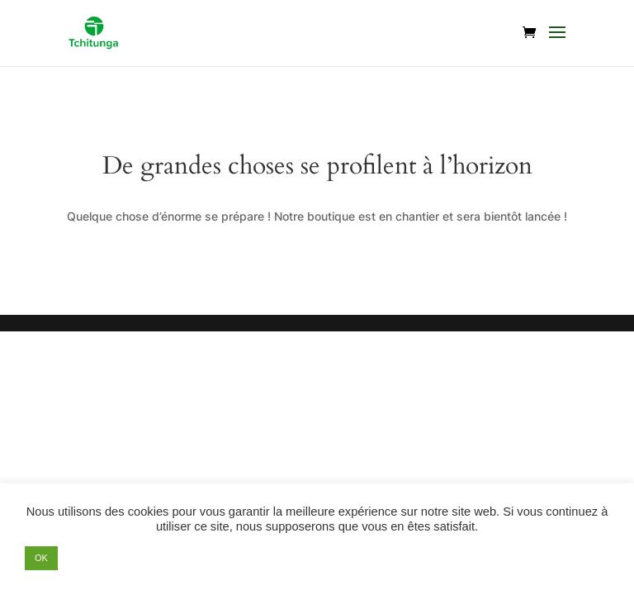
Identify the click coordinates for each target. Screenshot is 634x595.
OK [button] (41, 558)
